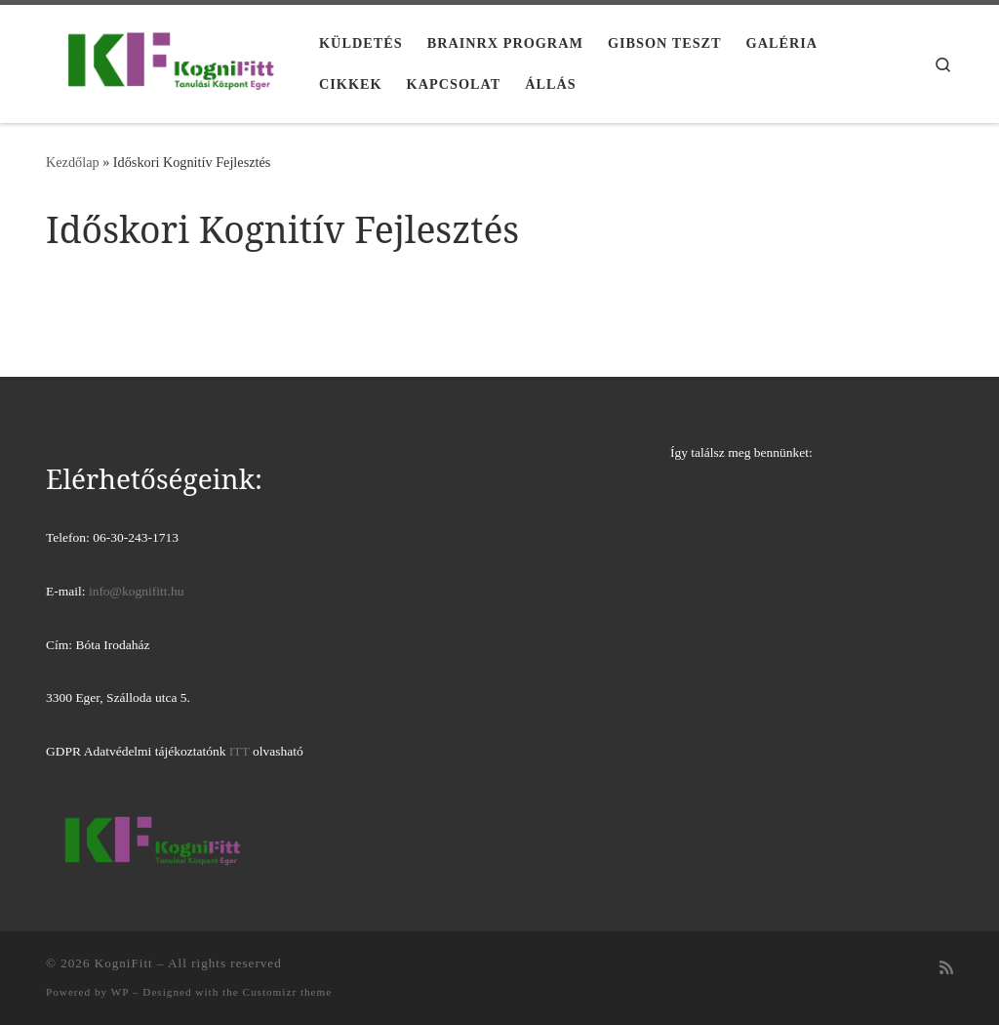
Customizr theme (288, 992)
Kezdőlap (73, 162)
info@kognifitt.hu (136, 591)
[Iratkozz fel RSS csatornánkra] (946, 969)
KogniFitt (124, 963)
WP (120, 992)
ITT (239, 751)
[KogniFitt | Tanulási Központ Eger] (168, 60)
